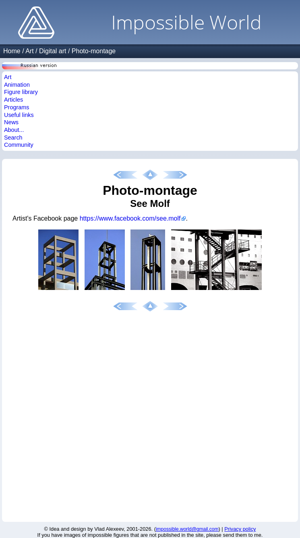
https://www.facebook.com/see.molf (130, 218)
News (11, 122)
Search (13, 137)
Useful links (19, 115)
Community (18, 145)
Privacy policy (240, 529)
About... (14, 130)
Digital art (52, 51)
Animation (17, 84)
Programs (16, 107)
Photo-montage (94, 51)
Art (29, 51)
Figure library (21, 92)
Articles (13, 99)
